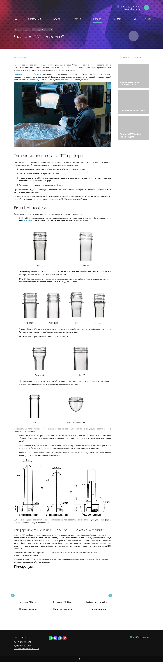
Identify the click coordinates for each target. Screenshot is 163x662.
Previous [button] (13, 595)
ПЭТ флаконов (28, 220)
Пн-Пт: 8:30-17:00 (23, 645)
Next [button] (110, 595)
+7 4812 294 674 (23, 642)
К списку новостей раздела (132, 57)
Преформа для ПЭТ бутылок (27, 74)
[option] (28, 595)
